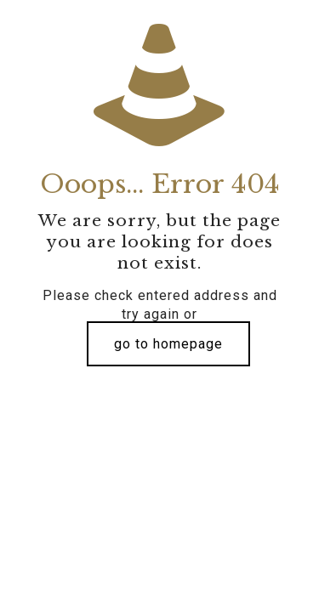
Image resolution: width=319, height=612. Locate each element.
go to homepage (168, 344)
